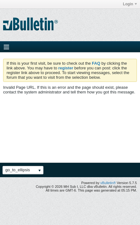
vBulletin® (108, 183)
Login (130, 4)
